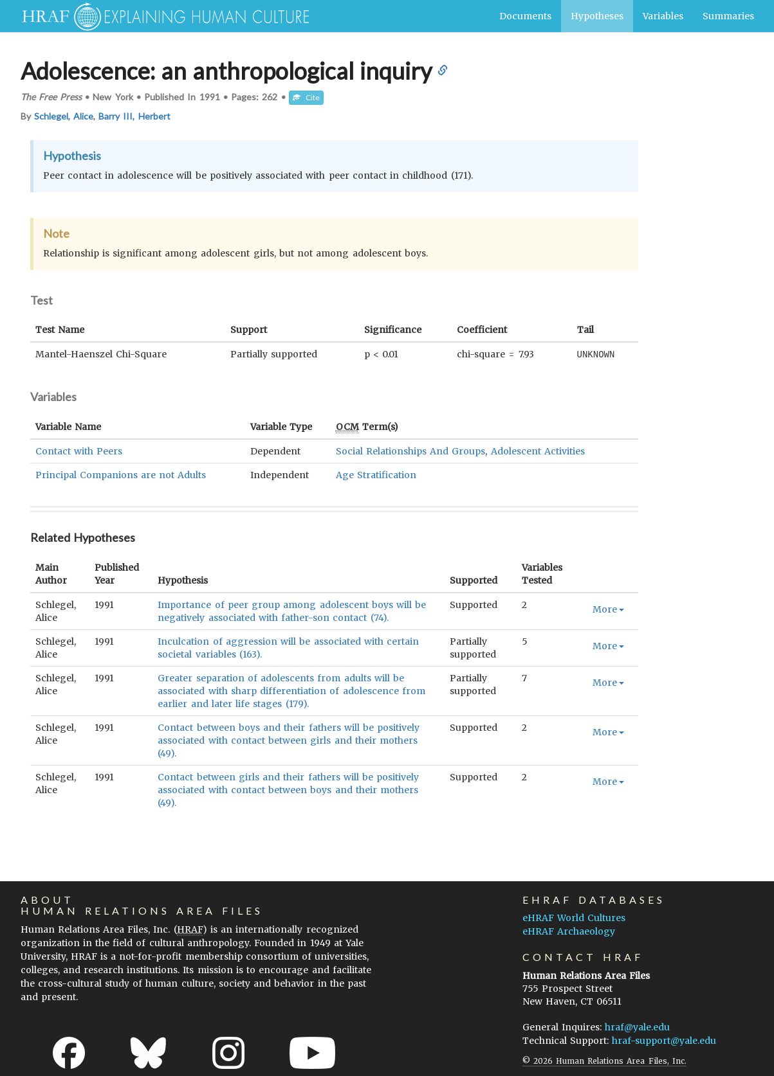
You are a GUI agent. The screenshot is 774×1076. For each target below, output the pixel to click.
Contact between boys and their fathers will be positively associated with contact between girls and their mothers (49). (288, 739)
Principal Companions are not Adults (121, 474)
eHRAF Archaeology (568, 931)
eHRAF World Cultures (573, 917)
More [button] (608, 608)
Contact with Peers (78, 450)
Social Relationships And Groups (411, 450)
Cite (306, 97)
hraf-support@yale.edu (664, 1040)
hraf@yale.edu (637, 1026)
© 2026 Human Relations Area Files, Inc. (604, 1060)
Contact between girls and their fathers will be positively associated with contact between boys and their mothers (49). (288, 789)
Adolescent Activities (538, 450)
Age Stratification (376, 474)
